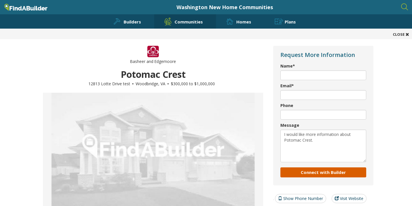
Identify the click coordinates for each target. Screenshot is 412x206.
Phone (286, 105)
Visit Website (349, 198)
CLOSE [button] (401, 34)
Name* (287, 66)
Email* (287, 85)
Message (289, 125)
